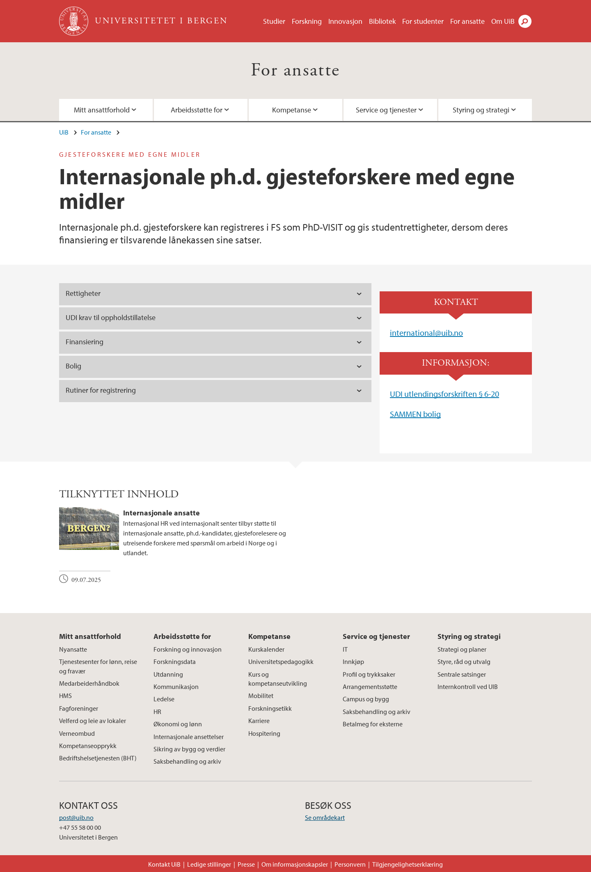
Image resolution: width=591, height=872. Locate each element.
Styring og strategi (481, 109)
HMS (65, 695)
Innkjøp (353, 661)
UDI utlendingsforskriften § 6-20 (444, 394)
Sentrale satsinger (462, 674)
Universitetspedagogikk (281, 661)
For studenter (423, 21)
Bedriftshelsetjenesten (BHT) (98, 758)
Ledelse (163, 699)
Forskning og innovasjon (187, 649)
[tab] (215, 391)
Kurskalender (266, 649)
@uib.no (449, 332)
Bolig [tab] (73, 366)
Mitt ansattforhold (102, 109)
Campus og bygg (366, 699)
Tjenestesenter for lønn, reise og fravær (98, 666)
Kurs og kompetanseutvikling (277, 678)
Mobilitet (260, 695)
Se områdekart (325, 817)
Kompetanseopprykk (88, 746)
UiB (64, 132)
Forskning (307, 21)
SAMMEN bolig (415, 414)
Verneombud (77, 733)
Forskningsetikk (270, 708)
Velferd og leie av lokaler (92, 720)
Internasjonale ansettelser (188, 736)
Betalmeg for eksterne (373, 724)
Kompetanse (291, 109)
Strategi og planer (462, 649)
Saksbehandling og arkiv (187, 761)
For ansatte (467, 21)
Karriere (259, 720)
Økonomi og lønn (177, 724)
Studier (274, 21)
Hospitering (264, 733)
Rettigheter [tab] (83, 293)
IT (345, 649)
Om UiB (503, 21)
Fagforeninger (78, 708)
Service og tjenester (386, 109)
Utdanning (168, 674)
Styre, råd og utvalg (464, 661)
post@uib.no (76, 817)
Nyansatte (73, 649)
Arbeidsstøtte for (196, 109)
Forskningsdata (174, 661)
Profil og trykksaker (369, 674)
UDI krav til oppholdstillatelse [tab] (112, 317)
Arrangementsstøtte (370, 686)
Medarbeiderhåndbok (89, 683)
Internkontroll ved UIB (468, 686)
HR (157, 711)
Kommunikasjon (176, 686)
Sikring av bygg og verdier (189, 749)
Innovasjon (345, 21)
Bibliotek (382, 21)
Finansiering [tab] (84, 341)
